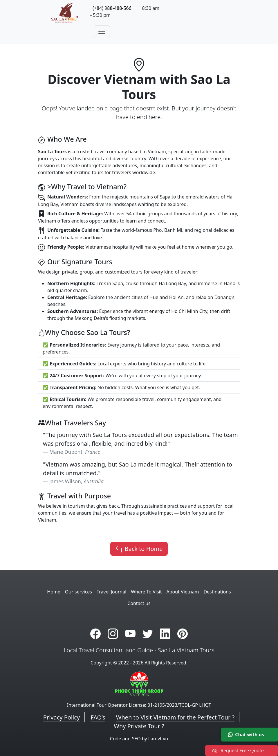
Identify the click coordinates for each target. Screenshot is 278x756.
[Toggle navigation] (102, 31)
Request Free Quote (238, 750)
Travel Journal (111, 592)
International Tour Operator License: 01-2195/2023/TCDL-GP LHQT (139, 705)
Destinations (217, 592)
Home (53, 592)
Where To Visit (146, 592)
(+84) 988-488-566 (112, 8)
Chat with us (246, 734)
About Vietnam (182, 592)
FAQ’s (98, 717)
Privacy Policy (61, 717)
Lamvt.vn (158, 738)
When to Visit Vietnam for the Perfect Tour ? (175, 717)
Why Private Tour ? (139, 726)
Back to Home (139, 549)
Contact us (139, 603)
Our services (78, 592)
